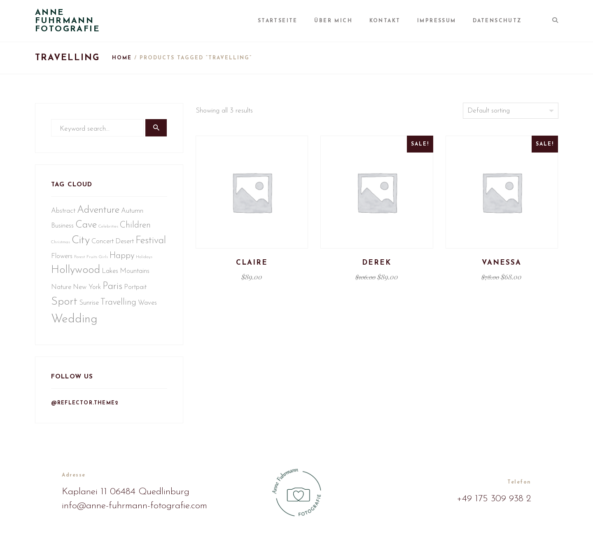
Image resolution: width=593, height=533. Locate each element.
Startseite (294, 21)
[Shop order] (510, 110)
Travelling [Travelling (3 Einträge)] (143, 307)
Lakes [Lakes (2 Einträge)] (155, 275)
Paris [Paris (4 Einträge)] (144, 291)
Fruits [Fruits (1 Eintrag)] (124, 261)
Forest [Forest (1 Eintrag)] (112, 261)
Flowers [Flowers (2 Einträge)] (94, 260)
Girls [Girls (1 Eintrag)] (136, 261)
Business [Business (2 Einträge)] (63, 228)
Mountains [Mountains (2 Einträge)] (67, 291)
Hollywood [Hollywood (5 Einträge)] (120, 275)
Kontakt (395, 21)
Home (122, 58)
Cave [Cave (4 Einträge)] (87, 228)
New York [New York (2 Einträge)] (119, 291)
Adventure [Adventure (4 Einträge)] (99, 213)
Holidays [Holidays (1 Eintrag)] (86, 277)
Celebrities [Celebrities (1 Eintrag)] (109, 229)
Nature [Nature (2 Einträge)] (93, 291)
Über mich (347, 21)
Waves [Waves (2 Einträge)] (61, 325)
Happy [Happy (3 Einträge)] (64, 275)
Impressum (445, 21)
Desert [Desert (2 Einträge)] (125, 244)
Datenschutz (503, 21)
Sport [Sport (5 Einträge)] (89, 306)
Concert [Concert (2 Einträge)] (103, 244)
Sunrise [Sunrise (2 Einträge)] (114, 307)
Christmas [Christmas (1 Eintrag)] (61, 245)
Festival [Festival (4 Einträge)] (67, 260)
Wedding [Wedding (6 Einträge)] (95, 324)
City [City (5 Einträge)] (81, 243)
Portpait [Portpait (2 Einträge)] (63, 307)
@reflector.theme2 (85, 410)
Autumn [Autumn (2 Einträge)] (133, 213)
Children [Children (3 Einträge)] (136, 228)
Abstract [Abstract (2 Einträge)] (64, 213)
